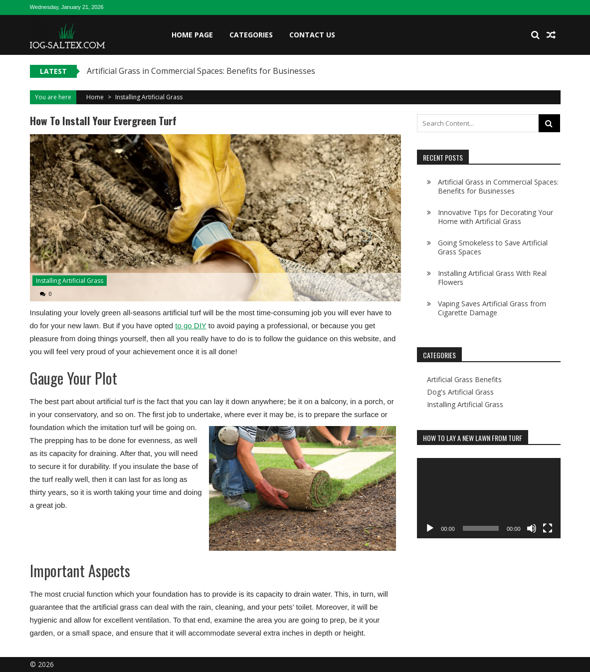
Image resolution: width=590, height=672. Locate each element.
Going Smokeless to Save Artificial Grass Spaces (493, 247)
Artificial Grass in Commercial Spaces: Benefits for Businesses (201, 70)
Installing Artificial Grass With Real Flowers (492, 277)
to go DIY (190, 325)
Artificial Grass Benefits (464, 379)
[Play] (430, 528)
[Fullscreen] (548, 528)
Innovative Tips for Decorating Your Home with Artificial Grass (495, 217)
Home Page (192, 34)
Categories (251, 34)
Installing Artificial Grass (149, 97)
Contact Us (312, 34)
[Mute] (532, 528)
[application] (488, 498)
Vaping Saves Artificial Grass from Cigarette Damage (492, 308)
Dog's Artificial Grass (460, 392)
